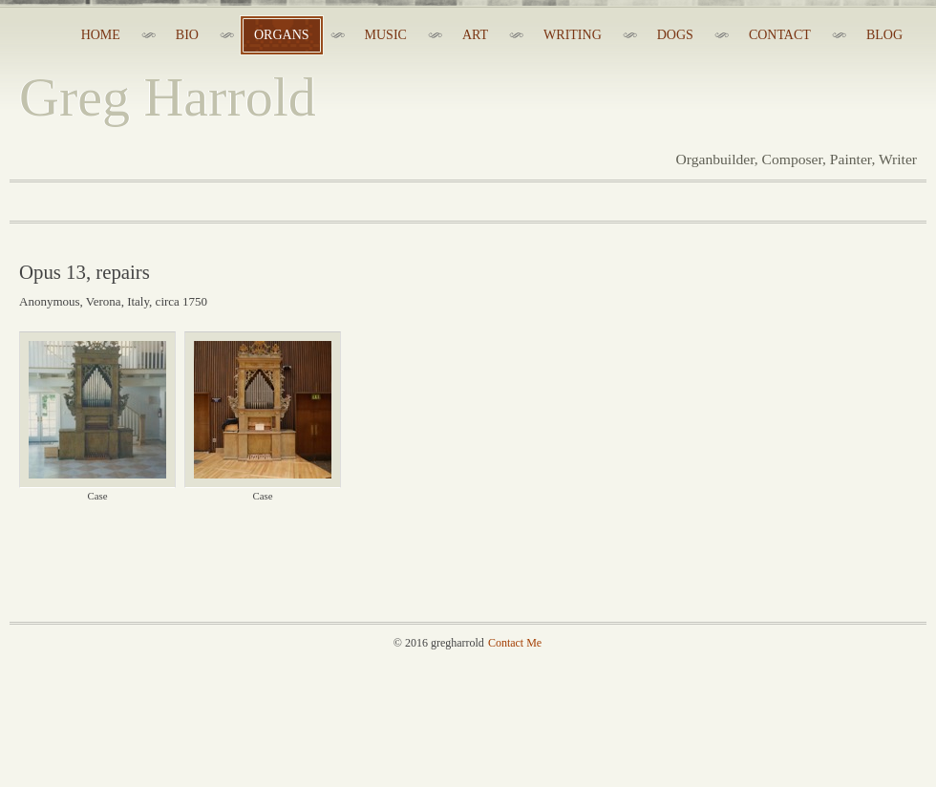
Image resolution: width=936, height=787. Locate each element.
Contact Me (515, 642)
